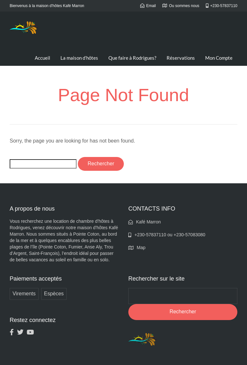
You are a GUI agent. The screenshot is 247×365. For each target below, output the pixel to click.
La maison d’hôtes (79, 58)
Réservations (181, 58)
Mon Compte (219, 58)
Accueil (42, 58)
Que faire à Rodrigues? (132, 58)
